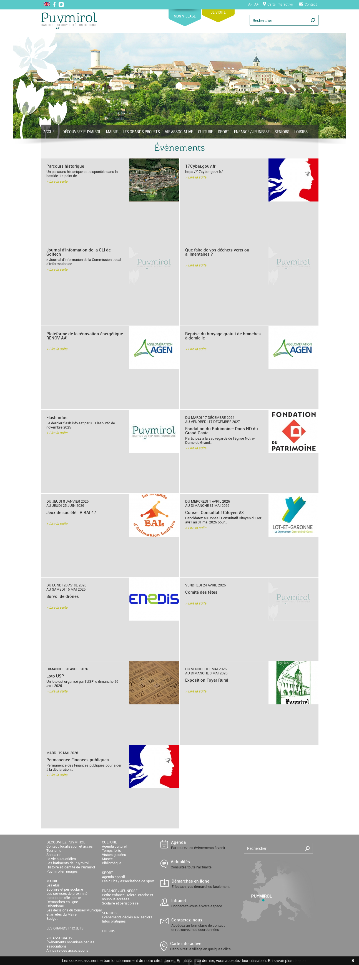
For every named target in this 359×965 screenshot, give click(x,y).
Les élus (53, 885)
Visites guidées (114, 854)
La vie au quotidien (61, 858)
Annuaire (53, 854)
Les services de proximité (66, 893)
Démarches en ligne (62, 901)
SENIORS (282, 131)
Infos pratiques (114, 921)
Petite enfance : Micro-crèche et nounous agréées (127, 896)
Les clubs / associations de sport (128, 880)
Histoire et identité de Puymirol (70, 867)
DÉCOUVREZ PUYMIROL (81, 131)
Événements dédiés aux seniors (127, 916)
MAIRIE (112, 131)
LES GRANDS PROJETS (141, 131)
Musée (107, 858)
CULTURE (205, 131)
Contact (308, 4)
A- (250, 4)
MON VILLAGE (185, 14)
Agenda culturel (114, 846)
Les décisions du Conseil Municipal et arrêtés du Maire (74, 912)
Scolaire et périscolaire (64, 889)
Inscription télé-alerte (63, 897)
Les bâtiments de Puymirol (67, 862)
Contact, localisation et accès (69, 846)
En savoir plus (280, 960)
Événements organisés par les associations (70, 944)
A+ (256, 4)
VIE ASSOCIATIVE (179, 131)
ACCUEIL (50, 131)
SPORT (223, 131)
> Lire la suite (56, 181)
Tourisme (53, 850)
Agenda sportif (113, 876)
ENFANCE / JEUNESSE (252, 131)
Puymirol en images (62, 871)
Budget (51, 918)
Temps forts (111, 850)
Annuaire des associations (67, 950)
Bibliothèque (111, 862)
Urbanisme (55, 905)
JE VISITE (218, 10)
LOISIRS (301, 131)
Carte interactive (278, 4)
